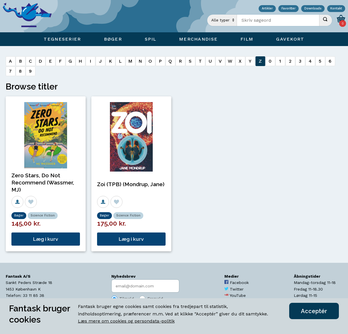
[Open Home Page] (30, 16)
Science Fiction (43, 215)
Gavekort (290, 39)
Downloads (312, 9)
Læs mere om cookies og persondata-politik (126, 321)
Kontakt (336, 9)
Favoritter (288, 9)
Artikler (267, 9)
